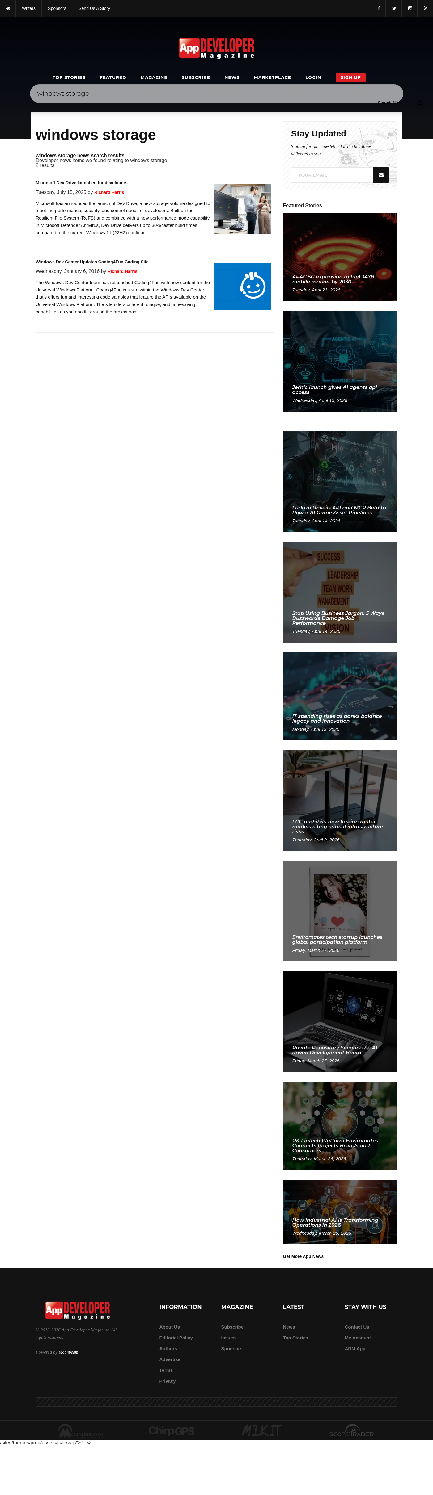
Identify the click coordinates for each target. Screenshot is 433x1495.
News (232, 77)
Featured (113, 77)
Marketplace (272, 77)
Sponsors (232, 1348)
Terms (166, 1370)
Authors (168, 1348)
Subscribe (196, 77)
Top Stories (69, 77)
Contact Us (357, 1327)
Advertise (169, 1359)
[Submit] (420, 103)
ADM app (355, 1348)
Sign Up (351, 77)
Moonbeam (68, 1352)
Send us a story (94, 8)
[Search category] (387, 103)
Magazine (154, 77)
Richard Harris (109, 192)
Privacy (167, 1381)
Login (313, 77)
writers (29, 8)
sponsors (57, 8)
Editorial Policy (176, 1337)
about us (169, 1327)
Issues (228, 1337)
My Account (358, 1337)
